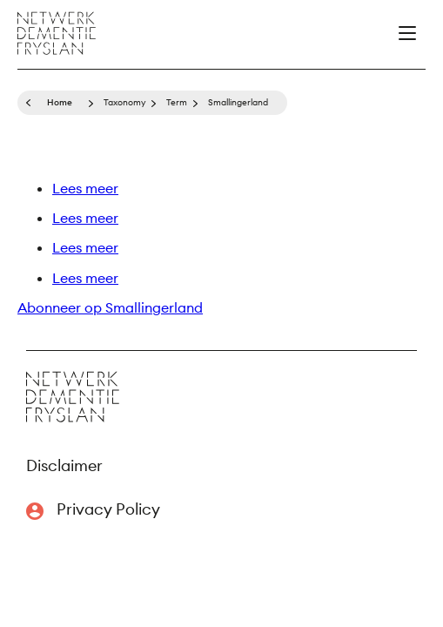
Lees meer (85, 188)
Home (59, 102)
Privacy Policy (108, 509)
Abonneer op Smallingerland (110, 307)
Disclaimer (64, 465)
